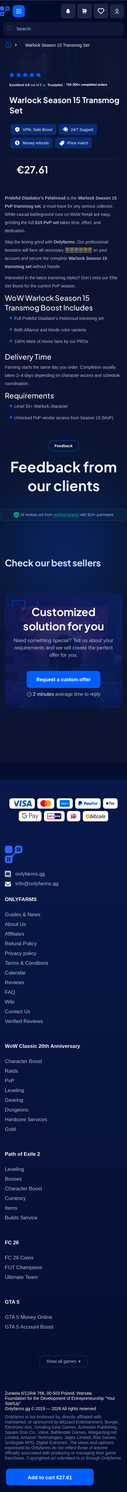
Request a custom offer (63, 679)
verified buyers (66, 515)
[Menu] (19, 11)
